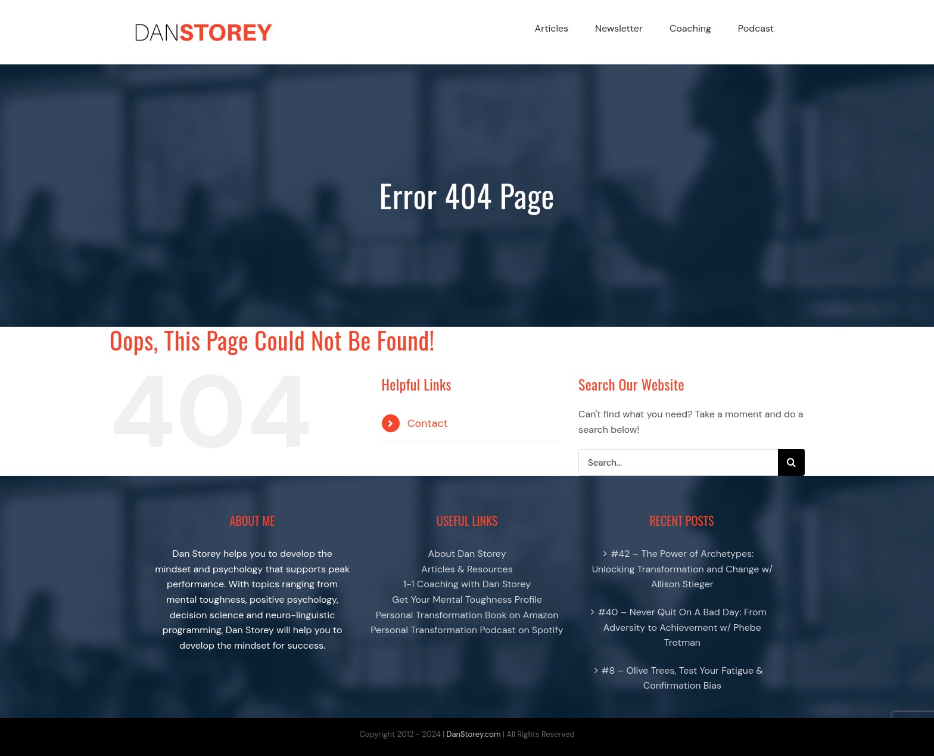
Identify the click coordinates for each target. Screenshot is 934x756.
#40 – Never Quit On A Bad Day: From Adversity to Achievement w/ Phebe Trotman (682, 627)
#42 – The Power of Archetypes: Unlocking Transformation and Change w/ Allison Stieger (682, 568)
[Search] (791, 462)
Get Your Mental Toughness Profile (467, 599)
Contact (427, 423)
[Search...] (678, 462)
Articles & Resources (466, 569)
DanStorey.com (474, 734)
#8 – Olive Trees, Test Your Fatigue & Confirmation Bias (682, 678)
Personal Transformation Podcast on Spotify (467, 630)
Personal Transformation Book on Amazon (467, 615)
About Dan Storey (467, 553)
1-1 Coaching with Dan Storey (467, 584)
